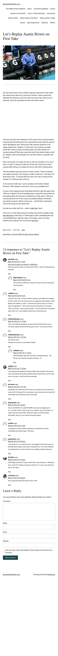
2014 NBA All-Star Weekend (15, 9)
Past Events (51, 13)
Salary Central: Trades (47, 18)
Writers (52, 23)
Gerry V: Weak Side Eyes (36, 13)
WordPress (51, 574)
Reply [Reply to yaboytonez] (9, 453)
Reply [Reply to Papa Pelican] (14, 289)
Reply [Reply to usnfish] (9, 435)
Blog (23, 230)
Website (6, 541)
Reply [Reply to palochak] (9, 273)
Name (5, 523)
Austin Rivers (7, 234)
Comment (7, 501)
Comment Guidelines (41, 9)
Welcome (44, 23)
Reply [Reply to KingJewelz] (9, 419)
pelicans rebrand (34, 234)
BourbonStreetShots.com (11, 4)
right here (34, 208)
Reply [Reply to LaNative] (9, 315)
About (29, 9)
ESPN (20, 234)
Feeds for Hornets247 (18, 13)
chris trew (15, 234)
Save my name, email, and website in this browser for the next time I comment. (28, 551)
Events (52, 9)
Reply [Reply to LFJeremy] (9, 485)
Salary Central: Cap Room (29, 18)
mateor (10, 366)
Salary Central (13, 18)
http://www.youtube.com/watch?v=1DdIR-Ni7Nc (22, 264)
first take (25, 234)
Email (5, 532)
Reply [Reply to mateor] (9, 380)
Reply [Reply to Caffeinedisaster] (9, 331)
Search (22, 23)
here (30, 215)
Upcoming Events (33, 23)
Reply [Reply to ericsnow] (9, 398)
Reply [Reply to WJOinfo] (9, 471)
